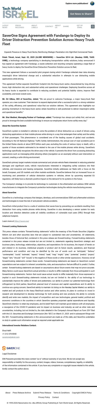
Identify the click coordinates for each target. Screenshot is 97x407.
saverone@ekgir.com (10, 337)
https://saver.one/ (21, 221)
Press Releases (19, 26)
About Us (58, 26)
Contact (49, 26)
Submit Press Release (42, 393)
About (7, 393)
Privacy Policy (44, 397)
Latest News (5, 26)
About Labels (34, 26)
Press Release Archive (22, 393)
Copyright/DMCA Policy (82, 393)
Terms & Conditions (61, 393)
